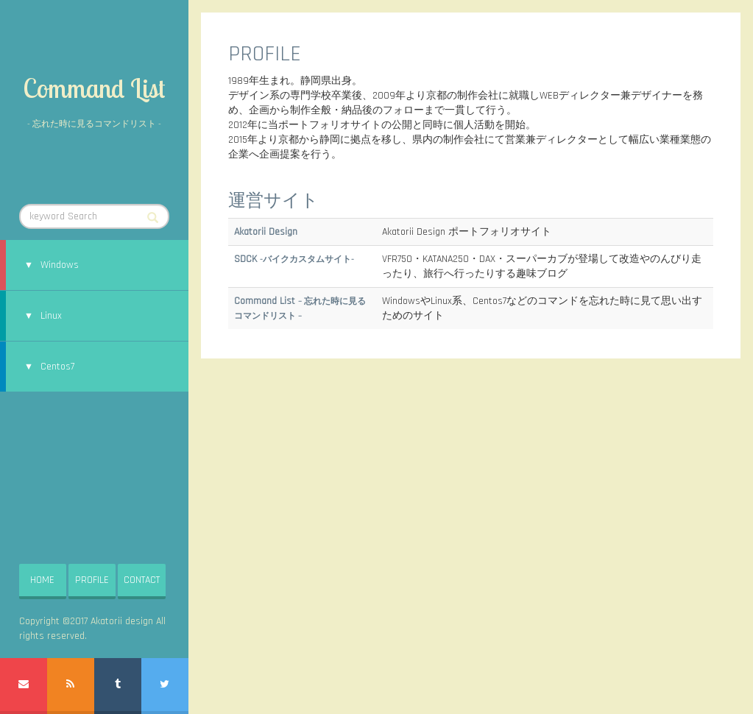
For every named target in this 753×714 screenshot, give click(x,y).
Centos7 (57, 366)
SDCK (294, 259)
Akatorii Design (265, 231)
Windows (59, 265)
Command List (94, 88)
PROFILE (92, 580)
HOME (42, 580)
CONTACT (142, 580)
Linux (51, 315)
